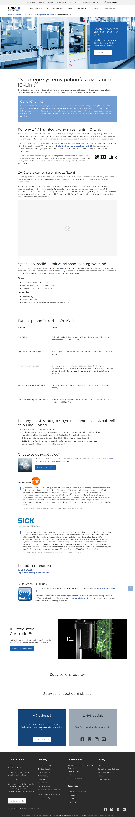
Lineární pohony (44, 766)
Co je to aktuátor (104, 779)
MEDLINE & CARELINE (77, 792)
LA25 (63, 268)
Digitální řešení (44, 786)
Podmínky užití (56, 815)
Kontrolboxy (43, 776)
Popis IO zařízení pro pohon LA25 (33, 573)
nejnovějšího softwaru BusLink (75, 596)
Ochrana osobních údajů (71, 815)
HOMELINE (72, 802)
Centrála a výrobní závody (108, 769)
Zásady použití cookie (28, 815)
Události (50, 2)
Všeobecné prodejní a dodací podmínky (100, 815)
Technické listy (44, 798)
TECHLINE (72, 799)
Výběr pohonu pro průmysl (49, 794)
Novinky (41, 2)
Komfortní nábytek (76, 778)
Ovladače (41, 779)
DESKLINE (72, 795)
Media (100, 776)
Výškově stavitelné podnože (49, 790)
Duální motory (44, 772)
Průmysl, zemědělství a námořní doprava (81, 767)
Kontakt (100, 766)
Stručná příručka (26, 570)
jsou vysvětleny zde (79, 598)
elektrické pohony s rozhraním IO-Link (76, 146)
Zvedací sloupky (44, 769)
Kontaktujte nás (103, 53)
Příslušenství (43, 783)
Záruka (83, 815)
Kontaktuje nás (45, 467)
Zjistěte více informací (22, 649)
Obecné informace (43, 815)
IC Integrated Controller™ (63, 156)
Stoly (70, 775)
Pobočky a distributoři (106, 772)
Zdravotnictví (73, 771)
